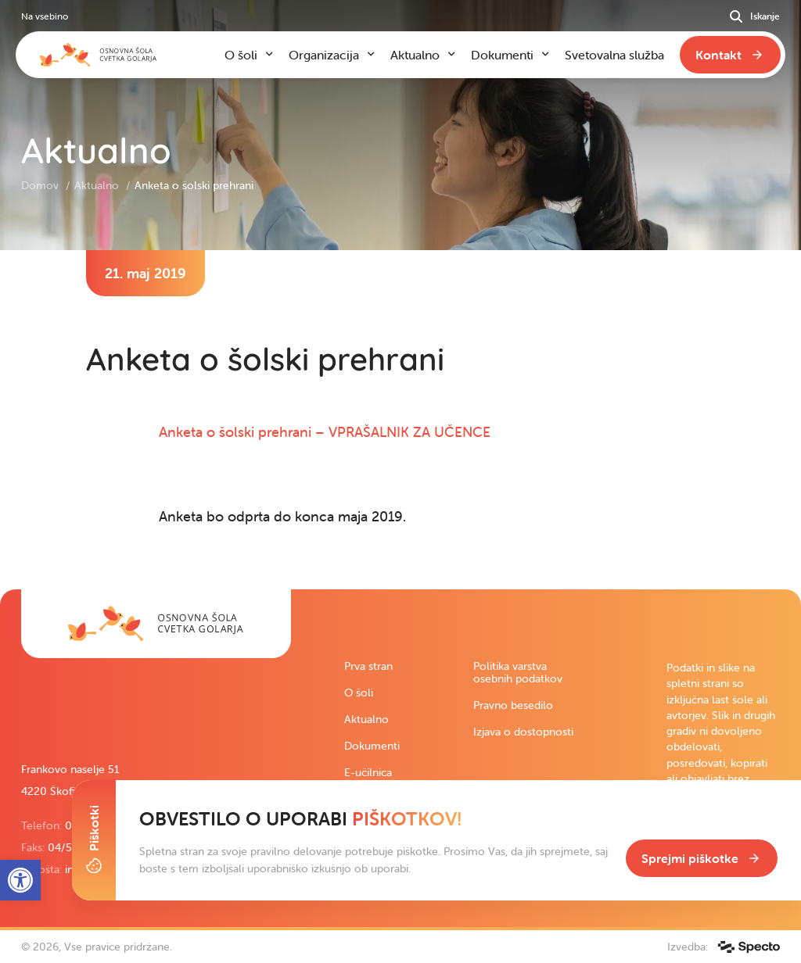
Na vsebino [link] (44, 16)
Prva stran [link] (368, 666)
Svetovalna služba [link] (614, 55)
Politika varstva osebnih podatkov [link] (517, 672)
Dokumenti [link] (372, 746)
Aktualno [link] (98, 185)
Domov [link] (41, 185)
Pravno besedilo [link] (513, 705)
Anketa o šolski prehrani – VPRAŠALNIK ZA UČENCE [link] (324, 432)
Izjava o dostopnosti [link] (523, 732)
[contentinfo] (400, 419)
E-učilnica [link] (368, 772)
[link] (156, 623)
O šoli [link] (358, 693)
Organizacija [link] (324, 55)
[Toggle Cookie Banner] (94, 840)
